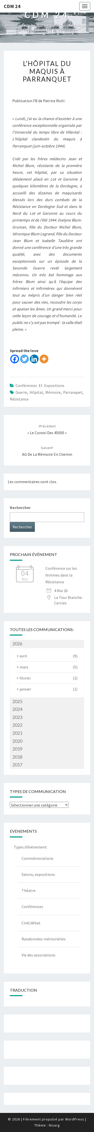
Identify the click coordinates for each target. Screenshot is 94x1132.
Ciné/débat (31, 922)
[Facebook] (14, 359)
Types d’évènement (30, 847)
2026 (17, 643)
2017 (17, 764)
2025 (17, 701)
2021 (17, 733)
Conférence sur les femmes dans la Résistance (61, 575)
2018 (17, 757)
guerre (21, 392)
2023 (17, 717)
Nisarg (54, 1125)
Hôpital (36, 392)
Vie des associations (38, 954)
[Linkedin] (34, 359)
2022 (17, 725)
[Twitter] (24, 359)
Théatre (29, 890)
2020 (17, 741)
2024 (17, 709)
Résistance (19, 399)
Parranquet (72, 392)
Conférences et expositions (40, 385)
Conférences (32, 906)
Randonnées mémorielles (44, 938)
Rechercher (20, 507)
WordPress (74, 1119)
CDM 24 (12, 6)
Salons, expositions (38, 874)
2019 (17, 749)
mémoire (53, 392)
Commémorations (37, 858)
